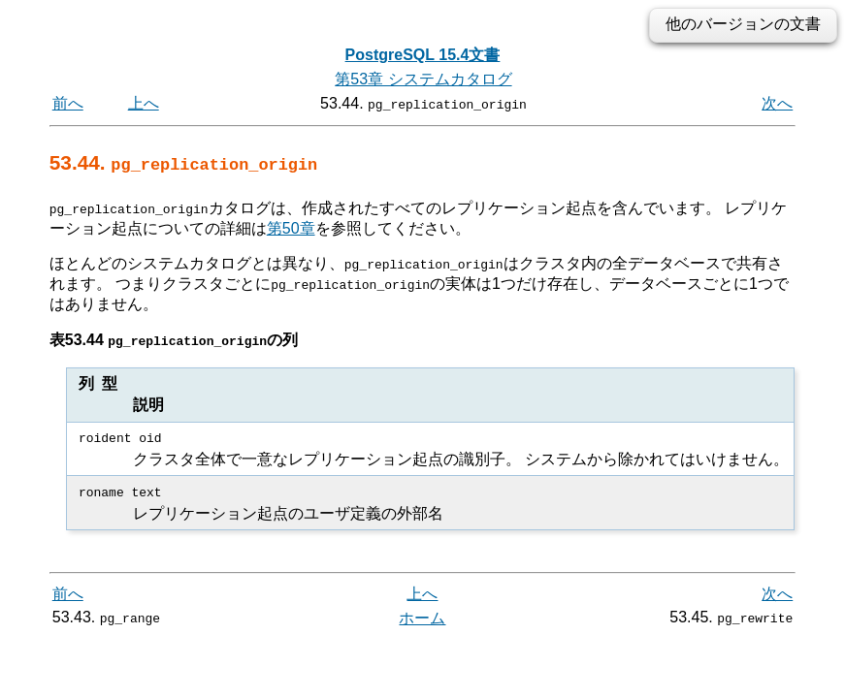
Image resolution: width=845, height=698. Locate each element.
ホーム (422, 618)
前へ (67, 103)
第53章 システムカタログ (423, 79)
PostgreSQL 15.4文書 (423, 55)
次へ (777, 103)
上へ (143, 103)
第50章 (291, 227)
